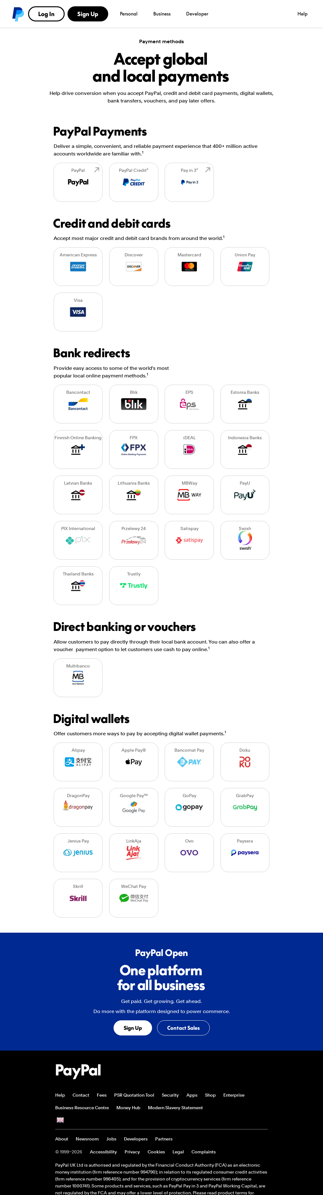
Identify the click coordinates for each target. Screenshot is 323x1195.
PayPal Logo (78, 1072)
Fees (102, 1095)
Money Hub (128, 1107)
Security (170, 1095)
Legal (178, 1151)
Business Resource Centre (82, 1107)
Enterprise (233, 1095)
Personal (49, 13)
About (61, 1138)
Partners (164, 1138)
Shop (210, 1095)
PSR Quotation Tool (134, 1095)
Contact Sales (184, 1029)
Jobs (111, 1138)
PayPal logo (17, 13)
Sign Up (133, 1029)
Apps (191, 1095)
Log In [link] (251, 13)
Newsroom (87, 1138)
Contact (81, 1095)
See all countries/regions (60, 1120)
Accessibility (103, 1151)
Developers (136, 1138)
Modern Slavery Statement (175, 1107)
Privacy (132, 1151)
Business (82, 13)
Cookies (156, 1151)
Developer (114, 13)
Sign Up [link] (292, 13)
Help (219, 13)
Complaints (203, 1151)
